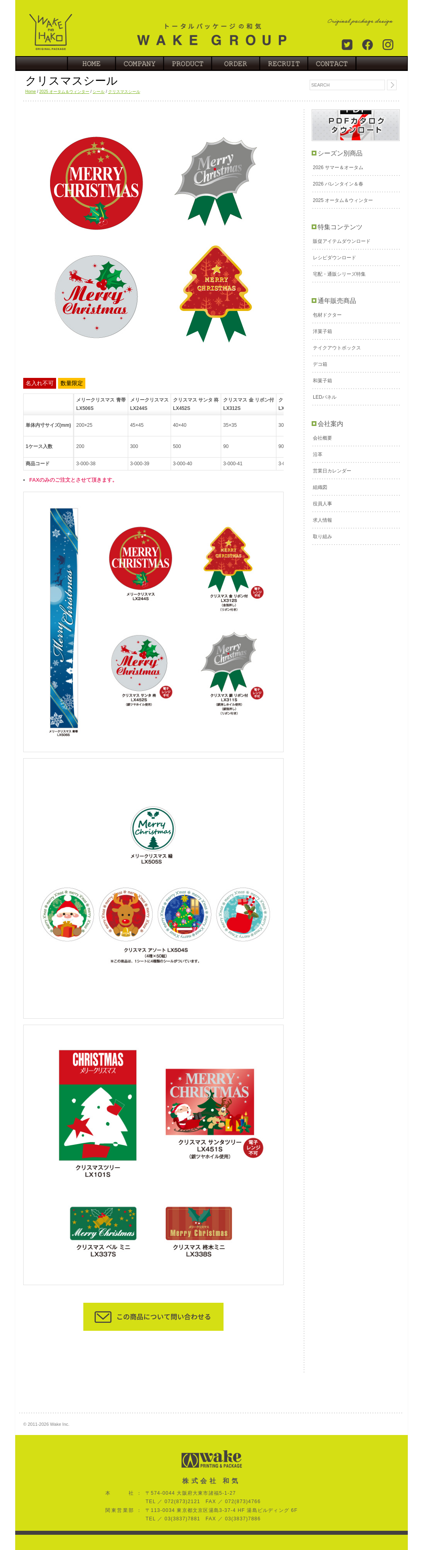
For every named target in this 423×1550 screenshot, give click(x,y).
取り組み (322, 536)
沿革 (317, 454)
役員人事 (322, 504)
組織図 (320, 487)
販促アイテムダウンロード (342, 241)
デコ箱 (320, 364)
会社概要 (322, 438)
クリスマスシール (124, 91)
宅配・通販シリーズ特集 (339, 274)
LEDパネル (324, 397)
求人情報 (322, 520)
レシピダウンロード (334, 257)
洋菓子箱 (322, 331)
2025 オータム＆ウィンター (64, 91)
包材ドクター (327, 315)
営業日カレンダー (332, 471)
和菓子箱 (322, 380)
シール (99, 91)
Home (30, 91)
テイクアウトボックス (337, 348)
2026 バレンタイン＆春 (338, 184)
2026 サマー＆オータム (338, 167)
